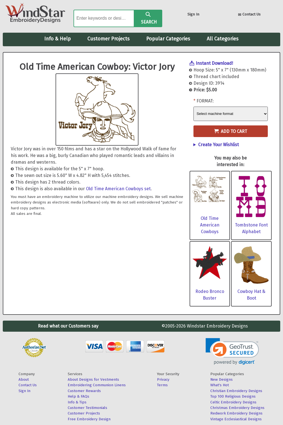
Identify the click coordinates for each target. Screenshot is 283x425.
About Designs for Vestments (93, 379)
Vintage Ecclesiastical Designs (236, 419)
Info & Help (57, 39)
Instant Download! (214, 63)
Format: (205, 101)
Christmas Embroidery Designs (237, 407)
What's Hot (219, 385)
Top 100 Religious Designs (233, 396)
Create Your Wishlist (218, 144)
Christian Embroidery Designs (236, 390)
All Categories (223, 39)
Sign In (193, 14)
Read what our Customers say (68, 326)
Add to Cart (230, 131)
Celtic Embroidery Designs (233, 402)
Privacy (163, 379)
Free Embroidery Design (89, 419)
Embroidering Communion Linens (97, 385)
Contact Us (249, 15)
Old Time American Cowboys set (118, 188)
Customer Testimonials (87, 407)
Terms (162, 385)
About (24, 379)
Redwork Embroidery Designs (236, 413)
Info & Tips (77, 402)
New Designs (221, 379)
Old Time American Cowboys (209, 225)
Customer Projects (108, 39)
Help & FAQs (78, 396)
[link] (232, 351)
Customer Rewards (84, 390)
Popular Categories (168, 39)
